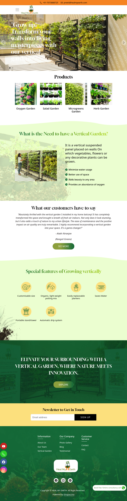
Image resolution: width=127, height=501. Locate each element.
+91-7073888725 (49, 2)
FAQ (83, 449)
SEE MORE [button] (63, 246)
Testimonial (65, 451)
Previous (3, 42)
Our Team (42, 446)
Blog (62, 446)
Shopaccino (69, 494)
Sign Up (85, 417)
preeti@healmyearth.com (74, 2)
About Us (42, 442)
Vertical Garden (45, 451)
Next (123, 42)
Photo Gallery (66, 442)
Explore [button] (63, 384)
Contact (85, 445)
